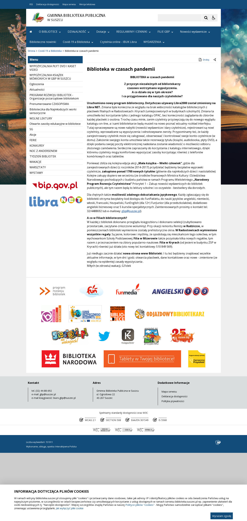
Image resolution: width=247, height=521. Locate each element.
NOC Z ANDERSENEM (43, 219)
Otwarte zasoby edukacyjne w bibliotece (55, 192)
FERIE (33, 208)
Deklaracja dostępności (47, 4)
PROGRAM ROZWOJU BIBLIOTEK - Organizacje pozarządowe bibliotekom (54, 165)
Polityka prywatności (172, 469)
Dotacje (102, 31)
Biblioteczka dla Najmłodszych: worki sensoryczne (53, 179)
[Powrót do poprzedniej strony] (215, 128)
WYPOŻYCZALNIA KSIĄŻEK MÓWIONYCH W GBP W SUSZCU (50, 145)
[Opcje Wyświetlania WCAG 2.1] (213, 18)
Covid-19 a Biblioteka (78, 42)
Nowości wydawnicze (195, 31)
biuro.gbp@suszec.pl (64, 466)
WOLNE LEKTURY (41, 187)
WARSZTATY (38, 236)
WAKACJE (35, 230)
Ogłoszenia (37, 152)
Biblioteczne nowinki (43, 42)
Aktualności (37, 158)
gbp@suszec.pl (130, 279)
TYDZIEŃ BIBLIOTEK (43, 225)
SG (31, 197)
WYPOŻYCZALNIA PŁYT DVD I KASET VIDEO (53, 136)
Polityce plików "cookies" (139, 504)
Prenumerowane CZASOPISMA (49, 172)
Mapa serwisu (69, 4)
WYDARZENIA (153, 42)
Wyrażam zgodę (221, 516)
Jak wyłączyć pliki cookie (70, 508)
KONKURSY (37, 214)
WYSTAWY (36, 241)
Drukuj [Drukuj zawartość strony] (203, 128)
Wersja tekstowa (87, 4)
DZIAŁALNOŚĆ (79, 31)
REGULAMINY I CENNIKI (133, 31)
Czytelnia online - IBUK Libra (118, 42)
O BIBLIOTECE (50, 31)
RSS (31, 4)
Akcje (33, 203)
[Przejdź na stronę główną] (31, 31)
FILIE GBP (165, 31)
